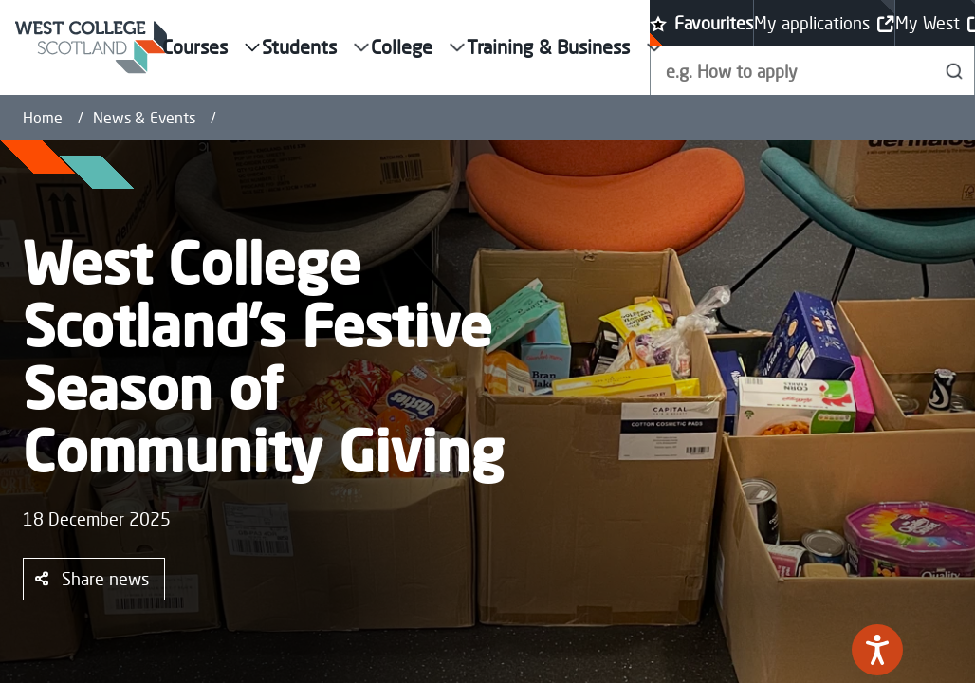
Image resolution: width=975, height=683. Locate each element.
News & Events (144, 117)
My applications (824, 23)
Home (43, 117)
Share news (92, 578)
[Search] (954, 70)
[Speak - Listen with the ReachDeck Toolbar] (877, 649)
